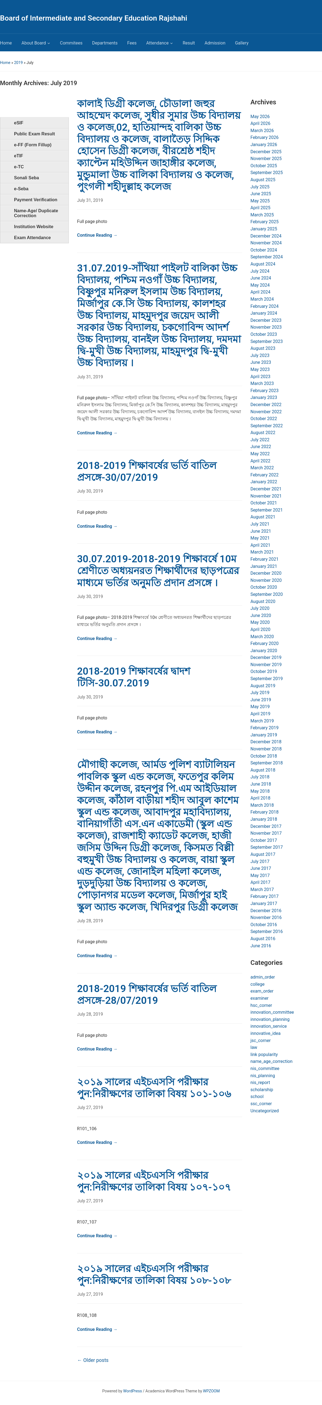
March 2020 (262, 636)
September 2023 (266, 341)
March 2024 (262, 299)
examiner (259, 998)
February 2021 (264, 559)
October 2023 (263, 334)
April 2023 (260, 376)
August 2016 (262, 938)
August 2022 (262, 432)
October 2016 (263, 924)
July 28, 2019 (90, 920)
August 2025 (262, 179)
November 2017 (266, 833)
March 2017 (262, 889)
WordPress (132, 1391)
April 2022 (260, 460)
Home (6, 43)
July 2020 (259, 608)
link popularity (264, 1054)
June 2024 (260, 278)
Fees (132, 43)
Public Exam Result (34, 134)
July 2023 (259, 355)
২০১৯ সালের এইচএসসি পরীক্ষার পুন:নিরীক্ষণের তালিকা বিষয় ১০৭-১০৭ (154, 1181)
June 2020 (260, 615)
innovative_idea (265, 1033)
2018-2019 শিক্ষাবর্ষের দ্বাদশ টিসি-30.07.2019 (133, 677)
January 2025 (263, 228)
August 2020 (262, 601)
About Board (33, 43)
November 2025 (266, 158)
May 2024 (260, 285)
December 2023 (266, 320)
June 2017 (260, 868)
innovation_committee (272, 1012)
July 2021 (259, 524)
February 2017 (264, 896)
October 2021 (263, 502)
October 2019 (263, 671)
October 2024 (263, 250)
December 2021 (266, 488)
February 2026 (264, 137)
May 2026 (260, 116)
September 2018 (266, 763)
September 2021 (266, 510)
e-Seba (21, 188)
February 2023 (264, 390)
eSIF (18, 123)
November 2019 (266, 664)
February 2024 (264, 306)
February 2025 (264, 221)
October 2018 (263, 756)
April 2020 (260, 629)
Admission (214, 43)
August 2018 (262, 770)
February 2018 (264, 812)
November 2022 (266, 411)
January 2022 (263, 481)
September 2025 (266, 172)
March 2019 (262, 721)
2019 (18, 62)
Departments (105, 43)
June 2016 (260, 945)
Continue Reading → (97, 235)
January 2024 (263, 313)
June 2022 (260, 446)
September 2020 (266, 594)
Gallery (242, 43)
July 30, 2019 (90, 491)
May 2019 (260, 706)
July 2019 (259, 692)
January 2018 (263, 819)
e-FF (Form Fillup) (32, 145)
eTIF (18, 155)
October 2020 (263, 587)
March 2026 (262, 130)
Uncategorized (264, 1110)
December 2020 (266, 573)
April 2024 (260, 292)
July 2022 (259, 439)
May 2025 (260, 200)
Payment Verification (35, 199)
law (253, 1047)
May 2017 (260, 875)
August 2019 (262, 685)
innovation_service (268, 1026)
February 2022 (264, 474)
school (257, 1096)
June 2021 (260, 531)
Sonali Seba (26, 177)
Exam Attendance (32, 237)
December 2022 (266, 404)
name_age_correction (271, 1061)
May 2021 (260, 538)
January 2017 (263, 903)
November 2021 (266, 496)
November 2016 (266, 917)
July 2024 (259, 271)
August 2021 (262, 516)
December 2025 (266, 151)
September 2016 (266, 931)
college (257, 984)
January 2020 (263, 650)
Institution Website (33, 226)
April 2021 (260, 545)
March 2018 (262, 805)
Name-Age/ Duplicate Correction (36, 213)
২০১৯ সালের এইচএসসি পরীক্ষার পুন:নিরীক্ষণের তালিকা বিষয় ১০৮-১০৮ (154, 1274)
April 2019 (260, 713)
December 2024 (266, 236)
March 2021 (262, 552)
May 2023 (260, 369)
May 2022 (260, 453)
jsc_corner (260, 1040)
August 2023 (262, 348)
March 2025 (262, 214)
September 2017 (266, 847)
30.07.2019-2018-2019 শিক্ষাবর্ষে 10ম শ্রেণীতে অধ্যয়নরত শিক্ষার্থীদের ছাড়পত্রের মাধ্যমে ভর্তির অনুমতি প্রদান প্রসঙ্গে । (158, 570)
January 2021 (263, 566)
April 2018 (260, 798)
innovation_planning (270, 1019)
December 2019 (266, 657)
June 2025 (260, 193)
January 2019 (263, 735)
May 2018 (260, 791)
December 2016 (266, 910)
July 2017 (259, 861)
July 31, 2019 (90, 200)
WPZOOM (211, 1391)
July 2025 (259, 186)
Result (189, 43)
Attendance (157, 43)
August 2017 (262, 854)
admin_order (262, 977)
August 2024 (262, 264)
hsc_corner (261, 1005)
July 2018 (259, 777)
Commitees (71, 43)
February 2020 (264, 643)
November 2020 (266, 580)
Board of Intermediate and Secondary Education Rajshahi (93, 18)
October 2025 (263, 165)
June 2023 (260, 362)
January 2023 (263, 397)
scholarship (261, 1089)
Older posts (92, 1360)
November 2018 (266, 749)
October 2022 (263, 418)
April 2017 (260, 882)
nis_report (260, 1082)
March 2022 (262, 467)
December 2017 (266, 826)
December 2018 (266, 741)
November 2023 (266, 327)
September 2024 (266, 256)
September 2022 (266, 425)
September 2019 (266, 678)
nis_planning (262, 1075)
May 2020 (260, 622)
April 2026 (260, 123)
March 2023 (262, 383)
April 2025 (260, 207)
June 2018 (260, 784)
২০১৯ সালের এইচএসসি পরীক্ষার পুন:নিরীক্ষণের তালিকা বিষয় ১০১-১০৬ (154, 1088)
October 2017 (263, 840)
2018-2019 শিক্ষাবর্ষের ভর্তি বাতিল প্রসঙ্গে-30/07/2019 (147, 471)
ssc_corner (261, 1103)
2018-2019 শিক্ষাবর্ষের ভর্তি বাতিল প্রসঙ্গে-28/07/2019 (147, 994)
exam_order (262, 991)
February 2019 (264, 727)
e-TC (19, 166)
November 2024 (266, 242)
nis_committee (264, 1068)
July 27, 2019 (90, 1107)
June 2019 (260, 699)
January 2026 (263, 144)
